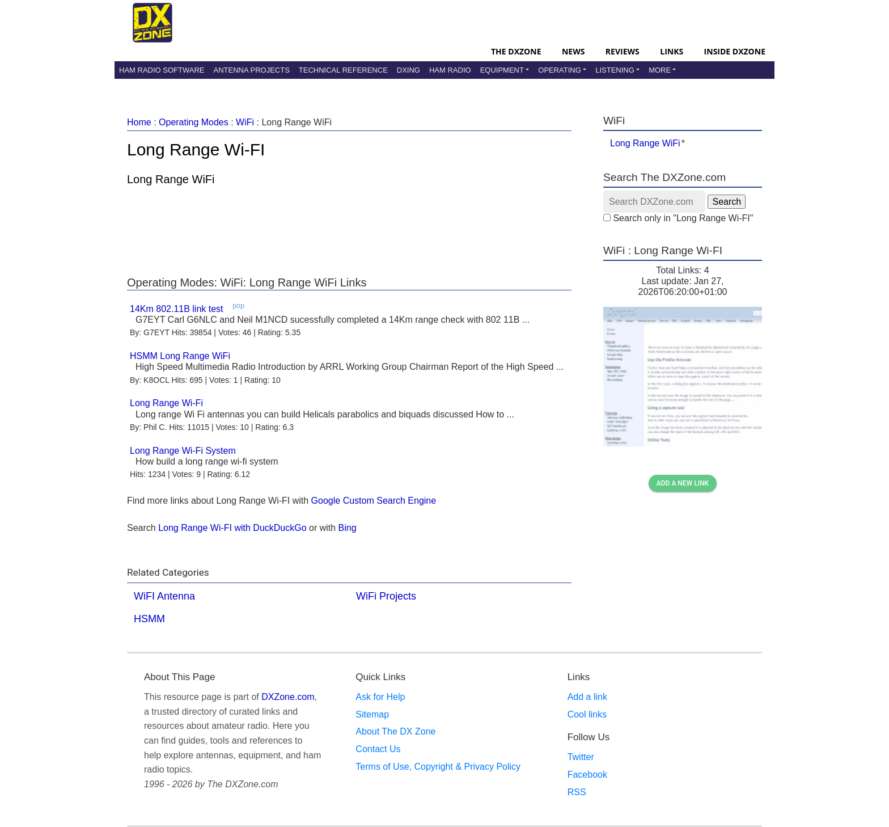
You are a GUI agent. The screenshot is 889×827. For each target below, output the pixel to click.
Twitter (581, 757)
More (660, 70)
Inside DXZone (734, 51)
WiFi (245, 122)
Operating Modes (193, 122)
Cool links (587, 714)
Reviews (623, 51)
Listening (614, 70)
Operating (559, 70)
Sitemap (372, 714)
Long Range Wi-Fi (166, 403)
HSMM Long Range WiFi (180, 356)
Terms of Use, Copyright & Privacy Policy (437, 766)
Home (139, 122)
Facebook (587, 774)
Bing (347, 528)
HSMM (149, 619)
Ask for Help (380, 697)
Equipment (502, 70)
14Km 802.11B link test (176, 309)
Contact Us (377, 749)
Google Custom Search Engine (374, 500)
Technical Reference (343, 70)
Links (671, 51)
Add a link (587, 697)
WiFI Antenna (164, 596)
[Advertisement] (349, 228)
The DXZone (516, 51)
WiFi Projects (386, 596)
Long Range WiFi (645, 143)
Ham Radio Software (161, 70)
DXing (408, 70)
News (573, 51)
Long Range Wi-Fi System (183, 450)
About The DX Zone (395, 731)
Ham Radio (450, 70)
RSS (577, 792)
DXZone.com (287, 697)
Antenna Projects (251, 70)
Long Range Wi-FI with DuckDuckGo (232, 528)
